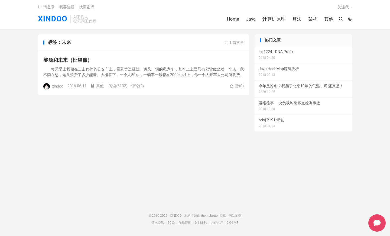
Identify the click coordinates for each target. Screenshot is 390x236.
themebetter (210, 216)
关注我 (343, 7)
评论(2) (137, 86)
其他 (328, 19)
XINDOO (52, 19)
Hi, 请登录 (46, 7)
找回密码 (86, 7)
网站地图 (235, 216)
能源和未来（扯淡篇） (67, 60)
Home (233, 19)
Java (251, 19)
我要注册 (66, 7)
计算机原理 (273, 19)
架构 (312, 19)
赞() (237, 86)
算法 (296, 19)
